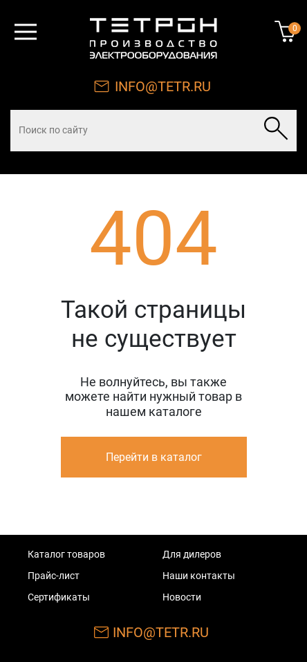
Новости (181, 597)
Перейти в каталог (154, 457)
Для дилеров (191, 554)
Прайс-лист (54, 575)
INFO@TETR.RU (163, 86)
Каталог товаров (66, 554)
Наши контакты (198, 575)
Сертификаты (59, 597)
